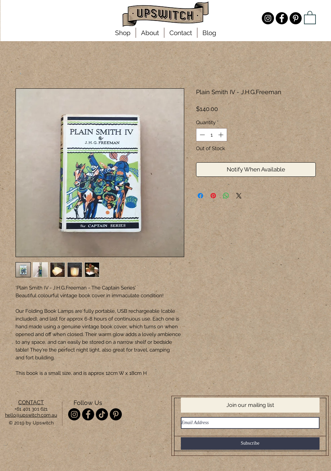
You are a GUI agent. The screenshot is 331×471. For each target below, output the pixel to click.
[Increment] (221, 135)
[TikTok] (102, 414)
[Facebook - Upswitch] (282, 18)
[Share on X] (239, 196)
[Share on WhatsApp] (226, 196)
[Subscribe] (250, 443)
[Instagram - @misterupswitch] (268, 18)
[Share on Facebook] (200, 196)
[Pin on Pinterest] (213, 196)
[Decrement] (201, 135)
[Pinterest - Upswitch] (295, 18)
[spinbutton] (211, 135)
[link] (310, 17)
